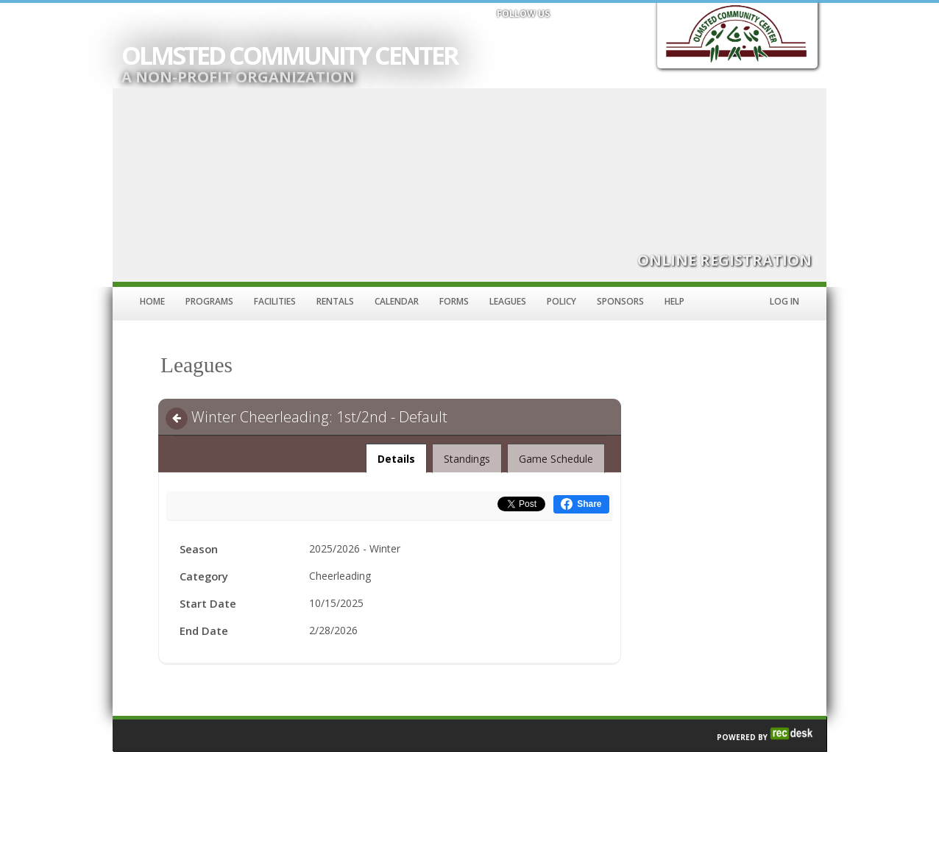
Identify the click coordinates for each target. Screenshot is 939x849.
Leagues (507, 301)
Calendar (397, 301)
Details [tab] (397, 455)
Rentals (335, 301)
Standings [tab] (467, 459)
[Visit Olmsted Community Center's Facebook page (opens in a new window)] (508, 35)
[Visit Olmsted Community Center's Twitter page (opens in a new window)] (540, 35)
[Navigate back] (177, 419)
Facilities (275, 301)
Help (674, 301)
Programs (209, 301)
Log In (784, 301)
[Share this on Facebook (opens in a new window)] (581, 504)
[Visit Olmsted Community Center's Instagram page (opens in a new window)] (572, 35)
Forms (454, 301)
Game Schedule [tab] (556, 459)
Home (152, 301)
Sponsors (620, 301)
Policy (561, 301)
